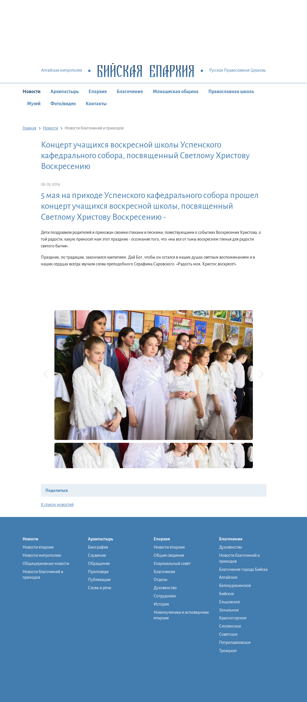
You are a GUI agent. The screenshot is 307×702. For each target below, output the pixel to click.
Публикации (99, 579)
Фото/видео (63, 103)
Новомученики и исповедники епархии (181, 615)
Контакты (96, 103)
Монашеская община (175, 91)
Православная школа (231, 91)
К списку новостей (57, 504)
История (161, 604)
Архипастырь (64, 91)
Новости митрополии (42, 555)
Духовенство (165, 588)
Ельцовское (229, 602)
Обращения (99, 563)
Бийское (226, 593)
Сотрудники (165, 596)
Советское (228, 634)
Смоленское (230, 626)
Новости (32, 91)
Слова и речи (99, 588)
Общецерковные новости (46, 563)
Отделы (160, 579)
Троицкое (228, 650)
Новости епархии (38, 547)
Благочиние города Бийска (243, 569)
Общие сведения (169, 555)
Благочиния (130, 91)
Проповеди (98, 571)
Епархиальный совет (172, 563)
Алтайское (228, 577)
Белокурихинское (235, 585)
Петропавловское (235, 642)
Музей (34, 103)
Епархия (98, 91)
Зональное (229, 610)
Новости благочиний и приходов (43, 574)
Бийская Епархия (146, 70)
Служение (97, 555)
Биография (98, 547)
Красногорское (232, 618)
